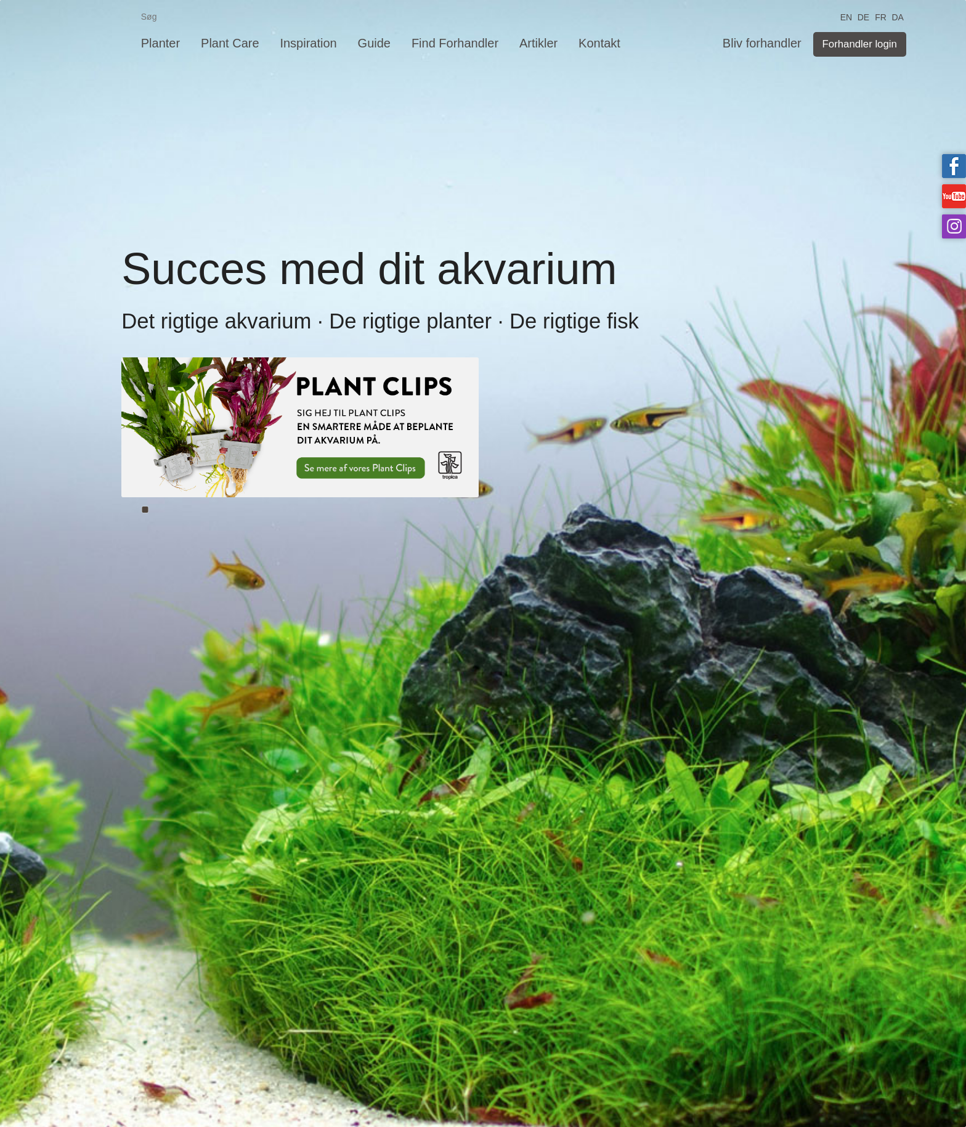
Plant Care (230, 43)
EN (846, 16)
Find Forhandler (455, 43)
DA (897, 16)
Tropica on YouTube (954, 196)
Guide (374, 43)
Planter (160, 43)
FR (881, 16)
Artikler (538, 43)
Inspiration (308, 43)
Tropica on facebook (954, 166)
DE (863, 16)
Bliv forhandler (762, 43)
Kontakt (599, 43)
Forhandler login (859, 44)
